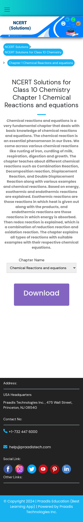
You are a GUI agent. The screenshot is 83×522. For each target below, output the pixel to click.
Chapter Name (31, 260)
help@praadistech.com (30, 447)
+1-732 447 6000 (23, 431)
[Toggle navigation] (6, 9)
